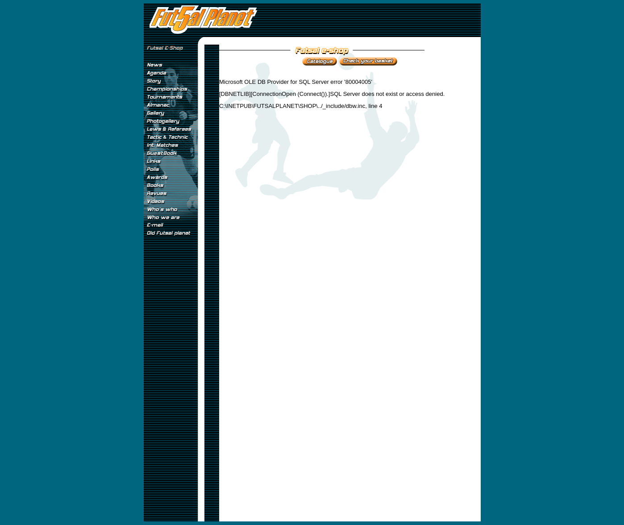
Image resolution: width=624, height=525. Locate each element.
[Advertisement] (170, 387)
